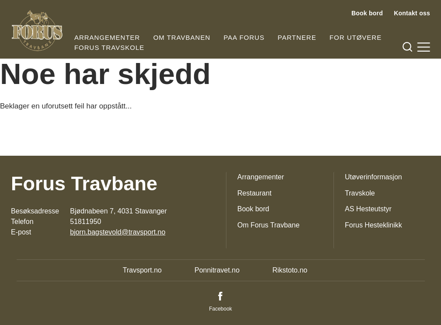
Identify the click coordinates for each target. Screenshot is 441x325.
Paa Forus (243, 37)
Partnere (297, 37)
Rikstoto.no (289, 270)
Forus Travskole (109, 47)
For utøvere (356, 37)
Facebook (220, 309)
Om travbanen (182, 37)
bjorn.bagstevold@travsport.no (117, 232)
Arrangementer (107, 37)
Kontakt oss (412, 13)
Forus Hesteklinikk (373, 225)
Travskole (360, 193)
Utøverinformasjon (373, 177)
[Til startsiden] (37, 30)
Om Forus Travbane (268, 225)
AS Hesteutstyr (368, 209)
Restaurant (254, 193)
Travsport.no (142, 270)
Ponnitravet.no (217, 270)
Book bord (367, 13)
